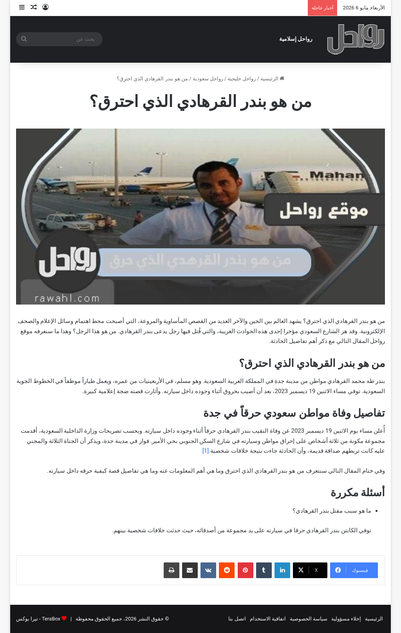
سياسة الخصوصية (308, 619)
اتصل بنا (237, 619)
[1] (205, 450)
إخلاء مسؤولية (346, 619)
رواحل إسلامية (296, 39)
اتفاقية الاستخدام (268, 619)
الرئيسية (272, 79)
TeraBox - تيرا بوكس (38, 619)
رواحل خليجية (242, 79)
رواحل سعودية (208, 79)
